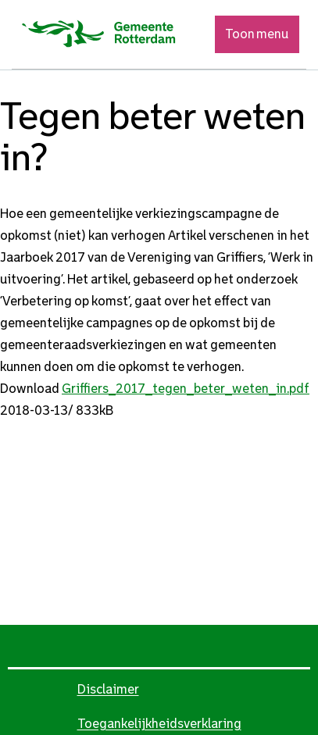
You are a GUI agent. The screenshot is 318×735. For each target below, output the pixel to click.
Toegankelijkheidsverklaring (159, 723)
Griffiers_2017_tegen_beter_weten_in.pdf (185, 388)
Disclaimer (108, 689)
